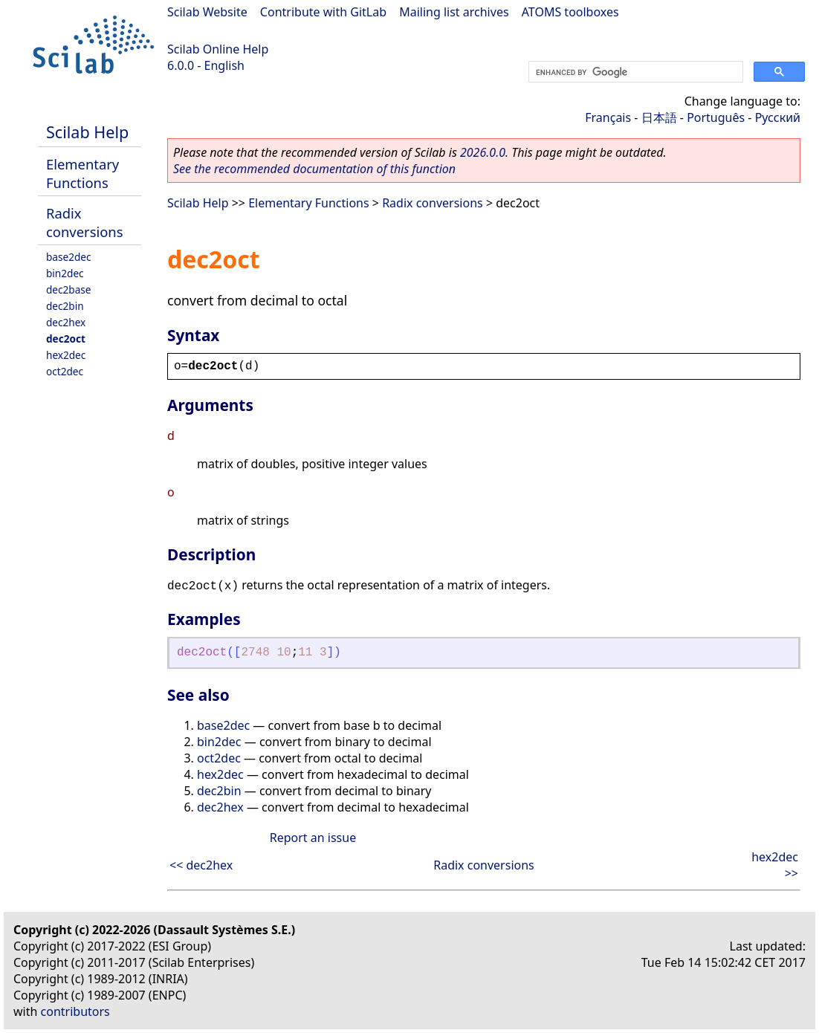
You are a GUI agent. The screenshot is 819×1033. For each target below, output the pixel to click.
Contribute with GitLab (323, 12)
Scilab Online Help (217, 49)
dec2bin (65, 306)
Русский (777, 117)
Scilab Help (87, 132)
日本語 (659, 117)
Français (608, 117)
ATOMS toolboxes (570, 12)
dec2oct (65, 338)
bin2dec (65, 273)
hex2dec (65, 355)
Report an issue (313, 837)
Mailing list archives (453, 12)
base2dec (68, 257)
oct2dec (64, 371)
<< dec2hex (201, 865)
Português (716, 117)
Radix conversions (84, 222)
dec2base (68, 289)
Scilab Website (207, 12)
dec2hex (65, 322)
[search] (634, 72)
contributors (75, 1011)
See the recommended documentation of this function (314, 169)
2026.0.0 (482, 152)
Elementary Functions (82, 173)
